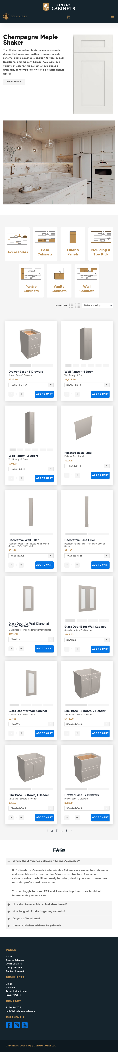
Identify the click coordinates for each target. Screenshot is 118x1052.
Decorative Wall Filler (23, 540)
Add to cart (44, 394)
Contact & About (15, 971)
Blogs (9, 984)
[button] (112, 16)
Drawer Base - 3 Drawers (25, 372)
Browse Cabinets (15, 960)
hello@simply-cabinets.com (20, 1011)
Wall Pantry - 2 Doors (23, 456)
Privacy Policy (13, 995)
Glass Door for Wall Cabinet (27, 711)
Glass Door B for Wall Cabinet (85, 627)
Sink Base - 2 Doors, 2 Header (84, 711)
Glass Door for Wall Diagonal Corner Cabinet (28, 625)
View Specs (13, 82)
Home (9, 956)
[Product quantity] (16, 394)
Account (10, 988)
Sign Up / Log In (19, 16)
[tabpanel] (31, 343)
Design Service (14, 967)
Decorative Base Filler (79, 540)
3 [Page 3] (57, 831)
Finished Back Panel (78, 453)
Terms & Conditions (16, 991)
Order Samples (14, 964)
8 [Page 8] (66, 831)
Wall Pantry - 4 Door (78, 372)
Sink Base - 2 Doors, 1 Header (28, 795)
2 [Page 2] (52, 831)
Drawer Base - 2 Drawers (81, 795)
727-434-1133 (13, 1007)
